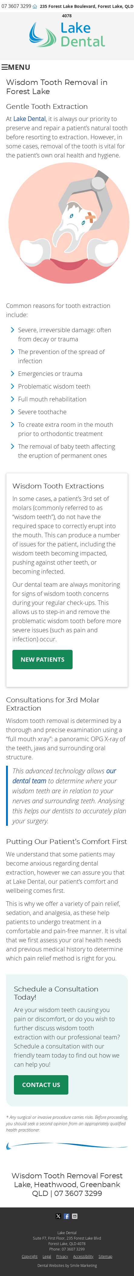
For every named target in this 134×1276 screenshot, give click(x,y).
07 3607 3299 (16, 6)
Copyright (30, 1256)
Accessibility (83, 1256)
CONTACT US (41, 1085)
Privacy (62, 1256)
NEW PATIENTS (42, 659)
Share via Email (75, 1216)
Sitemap (105, 1256)
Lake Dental (29, 119)
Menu (16, 66)
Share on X (59, 1216)
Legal (47, 1256)
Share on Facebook (67, 1216)
